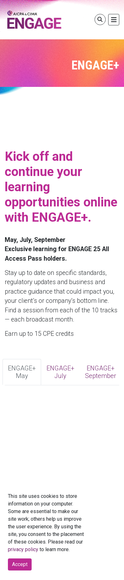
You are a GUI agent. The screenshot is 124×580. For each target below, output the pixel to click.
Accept (20, 564)
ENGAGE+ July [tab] (60, 372)
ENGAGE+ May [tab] (22, 372)
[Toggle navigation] (114, 20)
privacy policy (23, 549)
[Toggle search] (100, 19)
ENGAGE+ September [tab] (100, 372)
